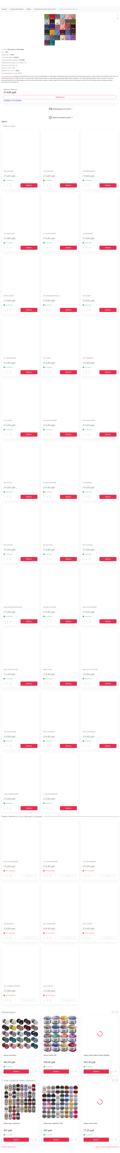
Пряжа (29, 9)
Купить (29, 185)
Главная (4, 9)
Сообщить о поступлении (12, 100)
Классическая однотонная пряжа (45, 9)
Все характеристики (8, 76)
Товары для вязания (16, 9)
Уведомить (60, 97)
